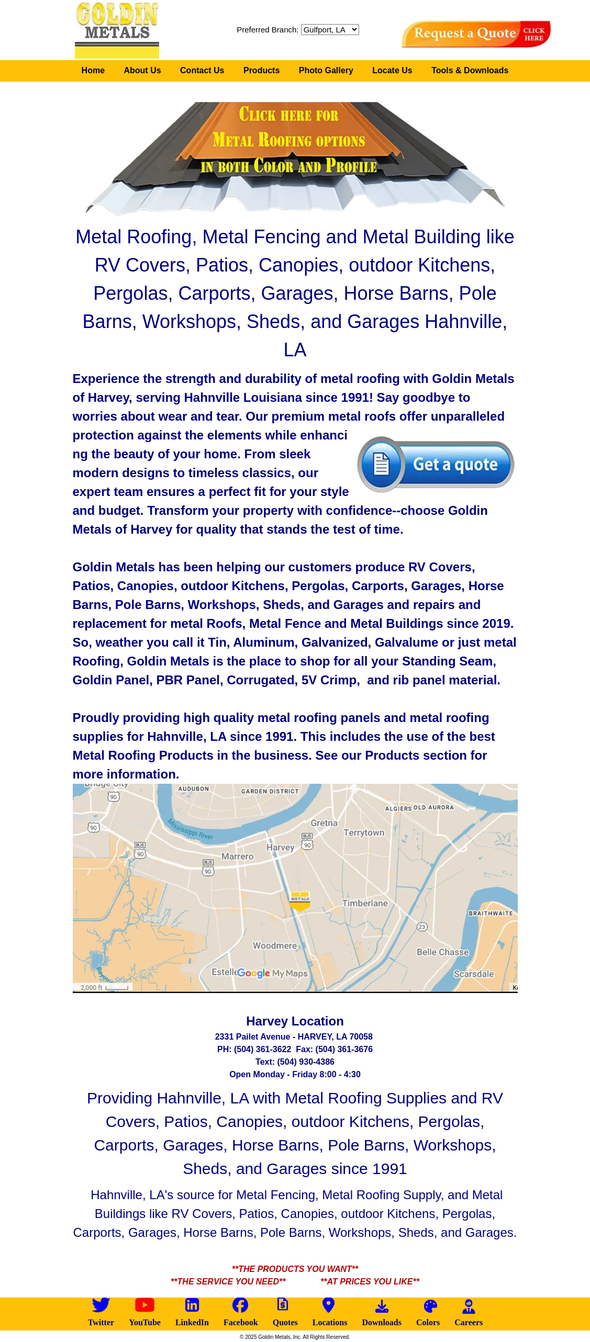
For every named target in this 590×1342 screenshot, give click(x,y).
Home (93, 70)
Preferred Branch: (267, 29)
